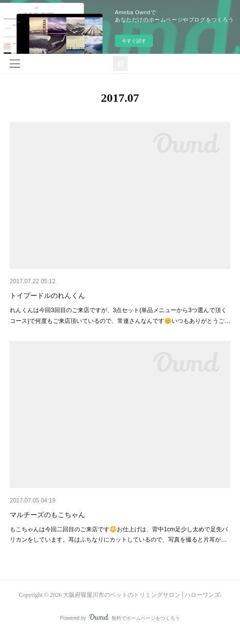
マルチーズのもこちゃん (47, 515)
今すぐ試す (134, 41)
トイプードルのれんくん (47, 295)
